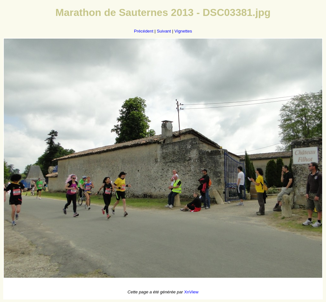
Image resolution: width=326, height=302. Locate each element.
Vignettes (183, 31)
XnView (191, 292)
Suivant (164, 31)
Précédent (143, 31)
